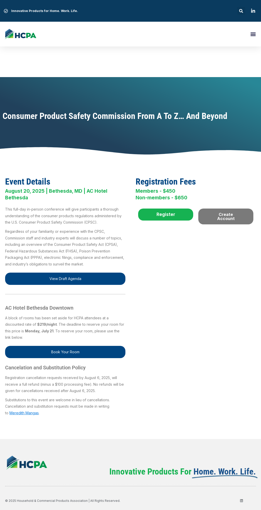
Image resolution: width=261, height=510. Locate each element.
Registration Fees (166, 181)
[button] (241, 11)
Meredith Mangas (24, 413)
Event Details (27, 181)
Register (165, 214)
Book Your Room (65, 352)
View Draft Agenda (65, 278)
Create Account (226, 216)
